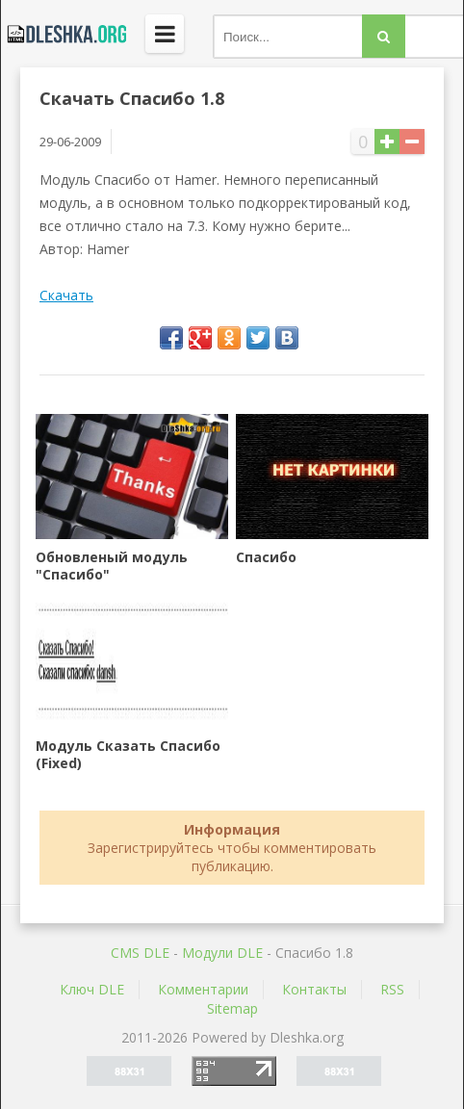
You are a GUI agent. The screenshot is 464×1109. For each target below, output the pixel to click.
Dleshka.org (63, 33)
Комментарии (203, 989)
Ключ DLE (92, 989)
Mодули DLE (222, 952)
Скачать (66, 295)
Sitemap (232, 1008)
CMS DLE (140, 952)
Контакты (314, 989)
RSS (392, 989)
